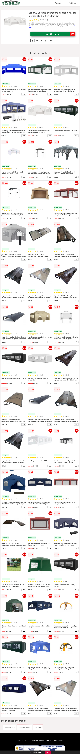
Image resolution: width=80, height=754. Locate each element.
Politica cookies (57, 740)
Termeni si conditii (22, 740)
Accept (48, 752)
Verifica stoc (60, 34)
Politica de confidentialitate (41, 740)
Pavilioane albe (9, 727)
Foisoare (58, 3)
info (24, 94)
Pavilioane (72, 3)
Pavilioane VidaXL (24, 727)
